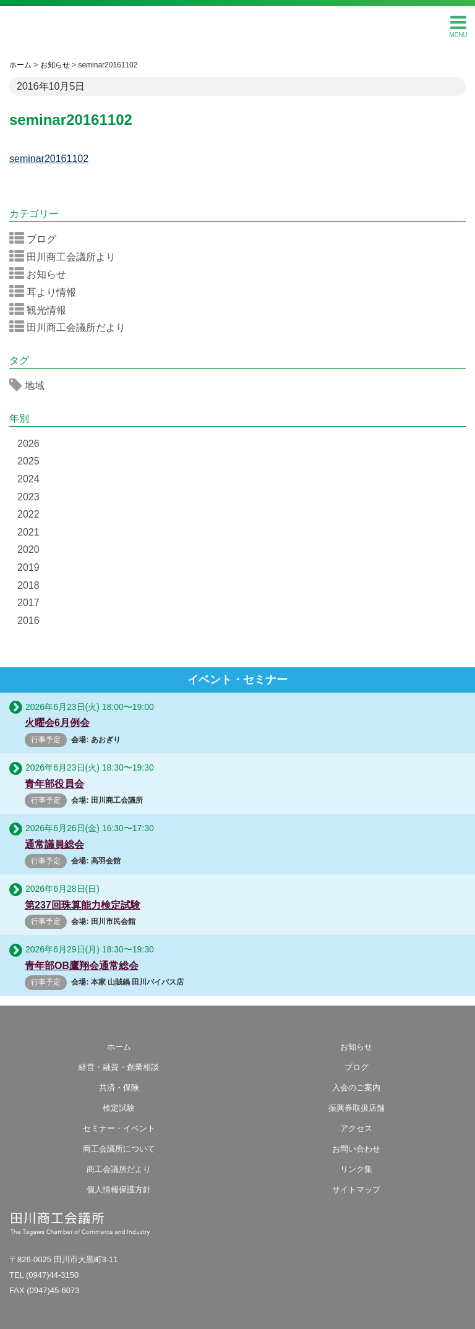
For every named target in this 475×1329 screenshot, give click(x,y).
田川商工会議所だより (71, 327)
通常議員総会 (54, 844)
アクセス (356, 1128)
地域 (31, 385)
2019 (28, 567)
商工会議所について (119, 1148)
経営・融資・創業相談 (119, 1067)
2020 (28, 549)
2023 (28, 497)
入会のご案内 (356, 1087)
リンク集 (356, 1169)
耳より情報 (46, 291)
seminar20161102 (48, 158)
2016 (28, 620)
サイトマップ (356, 1189)
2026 (28, 443)
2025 (28, 461)
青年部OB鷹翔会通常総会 (82, 965)
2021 (28, 532)
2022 (28, 514)
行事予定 (46, 739)
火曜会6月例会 (57, 722)
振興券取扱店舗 (356, 1108)
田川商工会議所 (237, 25)
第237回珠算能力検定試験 (82, 905)
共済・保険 (119, 1087)
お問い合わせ (356, 1148)
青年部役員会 (54, 784)
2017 (28, 602)
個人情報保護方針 (119, 1189)
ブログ (36, 238)
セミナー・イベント (119, 1128)
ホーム (119, 1046)
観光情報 (41, 309)
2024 (28, 479)
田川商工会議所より (66, 256)
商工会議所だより (119, 1169)
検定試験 (119, 1108)
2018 (28, 585)
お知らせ (41, 274)
